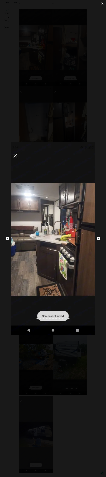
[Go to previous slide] (7, 238)
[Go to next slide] (98, 238)
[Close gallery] (102, 3)
